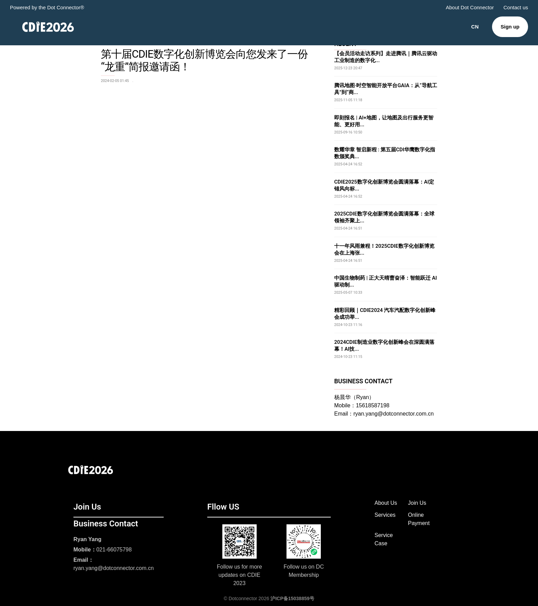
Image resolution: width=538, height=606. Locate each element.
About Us (386, 503)
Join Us (417, 503)
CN (475, 27)
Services (385, 515)
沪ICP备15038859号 (292, 598)
